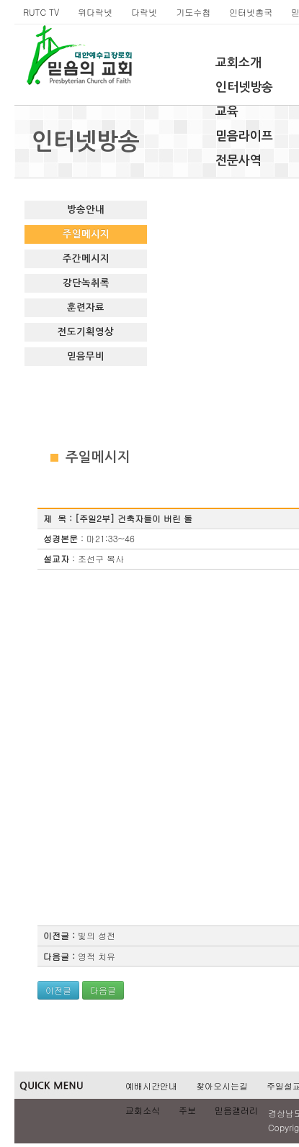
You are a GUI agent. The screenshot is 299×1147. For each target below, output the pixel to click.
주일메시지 (86, 234)
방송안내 (85, 209)
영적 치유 (96, 956)
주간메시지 (86, 258)
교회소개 (238, 63)
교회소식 (142, 1110)
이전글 (58, 990)
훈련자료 (85, 307)
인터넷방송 (244, 87)
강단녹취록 (86, 283)
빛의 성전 (96, 935)
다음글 (103, 990)
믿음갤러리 (236, 1110)
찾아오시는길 (222, 1085)
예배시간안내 (151, 1085)
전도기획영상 (86, 332)
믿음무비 (85, 356)
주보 (187, 1110)
